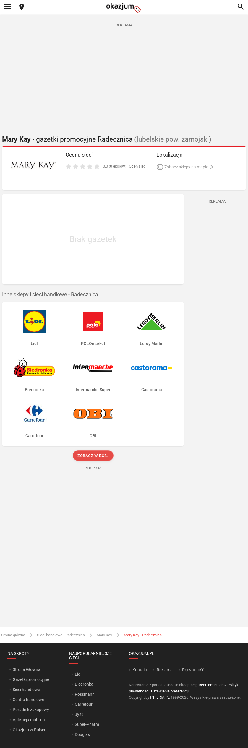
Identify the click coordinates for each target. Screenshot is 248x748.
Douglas (82, 734)
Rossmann (85, 694)
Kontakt (139, 669)
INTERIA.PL (160, 697)
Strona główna (13, 635)
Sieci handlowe (26, 689)
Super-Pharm (87, 724)
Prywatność (193, 669)
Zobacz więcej (92, 455)
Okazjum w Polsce (29, 729)
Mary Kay (104, 635)
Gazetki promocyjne (31, 679)
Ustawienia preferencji (170, 691)
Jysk (79, 714)
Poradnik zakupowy (31, 709)
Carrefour (84, 704)
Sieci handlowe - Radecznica (61, 635)
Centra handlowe (28, 699)
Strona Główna (26, 669)
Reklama (165, 669)
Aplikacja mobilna (29, 719)
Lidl (78, 674)
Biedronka (84, 684)
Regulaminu (208, 685)
